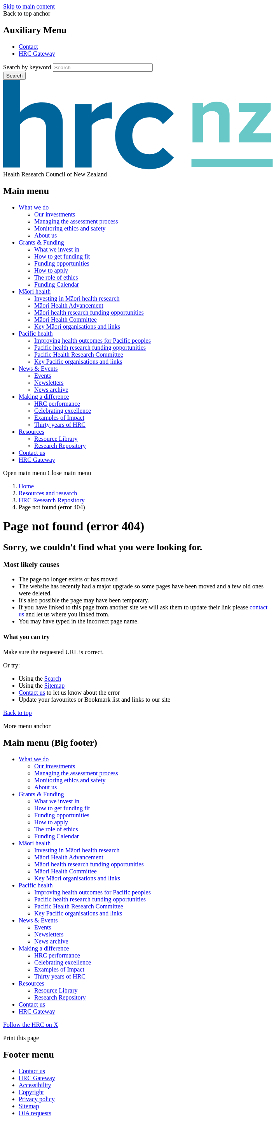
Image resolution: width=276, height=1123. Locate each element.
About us (45, 235)
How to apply (51, 270)
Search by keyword (27, 67)
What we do (34, 207)
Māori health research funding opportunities (89, 312)
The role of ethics (56, 277)
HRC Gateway (37, 53)
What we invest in (56, 249)
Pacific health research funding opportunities (90, 347)
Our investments (54, 214)
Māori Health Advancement (68, 305)
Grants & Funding (41, 242)
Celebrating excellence (62, 410)
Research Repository (60, 445)
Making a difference (44, 396)
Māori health (35, 291)
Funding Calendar (56, 284)
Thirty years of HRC (60, 424)
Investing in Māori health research (76, 298)
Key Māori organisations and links (77, 326)
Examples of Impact (59, 417)
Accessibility (35, 1085)
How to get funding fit (62, 256)
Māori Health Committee (65, 319)
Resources (31, 431)
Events (42, 375)
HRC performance (57, 403)
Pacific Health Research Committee (78, 354)
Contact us (32, 452)
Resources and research (48, 493)
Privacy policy (37, 1099)
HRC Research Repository (52, 500)
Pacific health (36, 333)
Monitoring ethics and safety (70, 228)
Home (26, 486)
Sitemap (54, 685)
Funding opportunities (61, 263)
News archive (51, 389)
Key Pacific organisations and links (78, 361)
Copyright (31, 1092)
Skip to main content (29, 6)
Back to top (17, 712)
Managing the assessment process (76, 221)
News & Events (38, 368)
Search (14, 76)
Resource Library (56, 438)
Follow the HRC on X (30, 1024)
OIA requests (35, 1113)
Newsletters (49, 382)
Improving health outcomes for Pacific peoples (92, 340)
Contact (28, 46)
